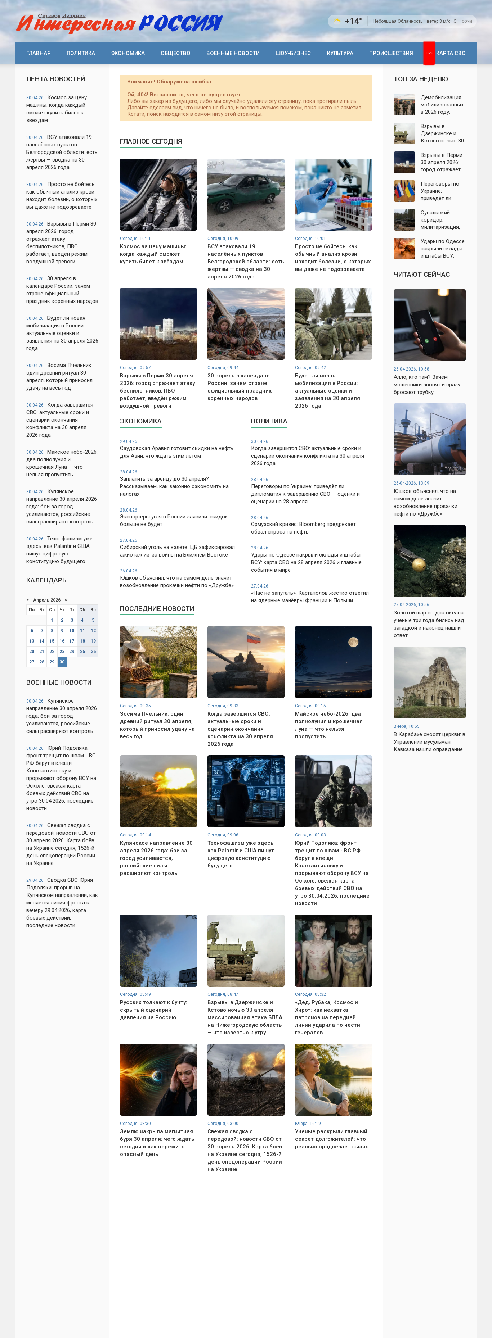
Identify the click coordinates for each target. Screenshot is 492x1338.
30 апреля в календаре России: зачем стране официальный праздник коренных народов (62, 289)
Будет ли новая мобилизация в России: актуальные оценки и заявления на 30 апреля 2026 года (62, 333)
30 (61, 662)
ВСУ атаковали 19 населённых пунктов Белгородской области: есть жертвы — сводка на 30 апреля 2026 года (62, 152)
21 (41, 651)
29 (51, 662)
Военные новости (233, 53)
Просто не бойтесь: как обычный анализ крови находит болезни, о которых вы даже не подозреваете (61, 195)
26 (93, 651)
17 (71, 641)
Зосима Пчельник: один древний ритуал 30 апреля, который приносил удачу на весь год (59, 376)
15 (51, 641)
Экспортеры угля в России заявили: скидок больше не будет (180, 517)
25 (82, 651)
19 (93, 641)
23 (61, 651)
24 (71, 651)
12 (93, 630)
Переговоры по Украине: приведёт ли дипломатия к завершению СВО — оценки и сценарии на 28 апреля (311, 491)
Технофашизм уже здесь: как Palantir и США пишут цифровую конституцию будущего (59, 549)
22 (51, 651)
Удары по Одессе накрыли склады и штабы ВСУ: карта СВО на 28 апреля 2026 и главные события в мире (311, 559)
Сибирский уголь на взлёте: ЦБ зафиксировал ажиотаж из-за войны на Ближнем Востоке (180, 548)
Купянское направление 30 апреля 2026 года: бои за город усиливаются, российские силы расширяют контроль (61, 506)
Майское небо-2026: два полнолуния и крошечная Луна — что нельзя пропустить (62, 463)
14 (41, 641)
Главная (38, 53)
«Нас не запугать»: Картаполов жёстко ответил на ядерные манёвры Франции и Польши (311, 593)
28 (41, 662)
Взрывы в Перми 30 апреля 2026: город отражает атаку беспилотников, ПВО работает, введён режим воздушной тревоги (61, 243)
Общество (176, 53)
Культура (340, 53)
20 (31, 651)
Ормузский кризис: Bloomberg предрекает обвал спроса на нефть (311, 525)
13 (31, 641)
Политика (81, 53)
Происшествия (391, 53)
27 (31, 662)
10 (71, 630)
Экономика (128, 53)
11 (82, 630)
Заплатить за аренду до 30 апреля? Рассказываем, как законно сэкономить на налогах (180, 483)
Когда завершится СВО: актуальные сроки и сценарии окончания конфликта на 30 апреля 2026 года (59, 420)
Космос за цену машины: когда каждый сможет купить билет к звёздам (56, 108)
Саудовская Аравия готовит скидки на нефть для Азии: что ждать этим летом (180, 449)
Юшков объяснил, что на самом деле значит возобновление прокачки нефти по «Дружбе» (180, 578)
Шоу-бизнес (293, 53)
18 (82, 641)
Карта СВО (451, 53)
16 (61, 641)
